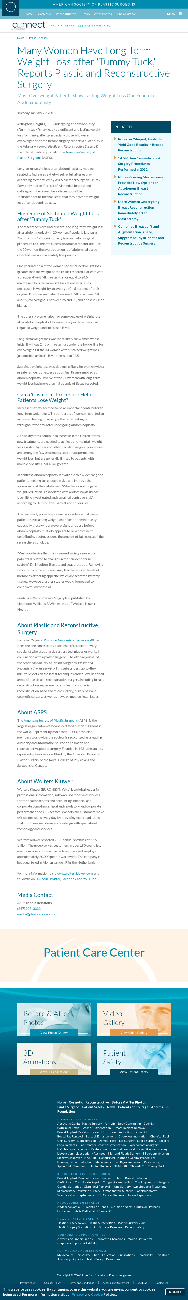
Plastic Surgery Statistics (74, 1227)
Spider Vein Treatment (72, 1166)
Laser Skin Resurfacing (152, 1149)
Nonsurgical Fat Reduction (75, 1162)
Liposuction (65, 1153)
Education (109, 1255)
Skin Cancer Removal (110, 1195)
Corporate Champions (110, 1239)
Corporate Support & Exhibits (77, 1243)
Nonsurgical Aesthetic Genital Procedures (127, 1157)
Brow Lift (141, 1132)
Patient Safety (93, 1107)
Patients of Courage (133, 1107)
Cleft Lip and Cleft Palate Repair (78, 1182)
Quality (78, 1259)
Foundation (66, 1111)
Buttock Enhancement (101, 1136)
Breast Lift (99, 1132)
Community (145, 1255)
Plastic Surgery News (71, 1223)
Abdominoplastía (68, 1207)
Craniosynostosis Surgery (152, 1182)
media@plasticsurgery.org (36, 914)
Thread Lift (137, 1166)
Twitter (54, 879)
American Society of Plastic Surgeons (94, 4)
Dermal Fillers (107, 1140)
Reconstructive (66, 14)
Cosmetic (44, 14)
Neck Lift (90, 1157)
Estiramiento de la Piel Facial (76, 1211)
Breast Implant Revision (73, 1132)
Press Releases (38, 38)
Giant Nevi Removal (97, 1186)
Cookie (97, 1294)
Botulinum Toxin (68, 1128)
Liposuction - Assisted (91, 1153)
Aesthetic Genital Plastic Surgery (79, 1123)
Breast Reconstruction (107, 1178)
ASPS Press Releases (108, 1227)
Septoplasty (86, 1195)
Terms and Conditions (82, 1282)
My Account (65, 1255)
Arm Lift (110, 1123)
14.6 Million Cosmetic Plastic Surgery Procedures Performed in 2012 (140, 163)
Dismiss (175, 1291)
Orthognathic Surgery (118, 1191)
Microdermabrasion (156, 1153)
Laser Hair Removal (122, 1149)
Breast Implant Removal (129, 1128)
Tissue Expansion (139, 1195)
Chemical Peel (159, 1136)
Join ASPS (83, 1255)
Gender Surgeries (69, 1186)
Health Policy (94, 1259)
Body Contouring (129, 1123)
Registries (162, 1255)
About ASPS (160, 1107)
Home (29, 14)
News (20, 38)
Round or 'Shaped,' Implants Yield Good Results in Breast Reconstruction (140, 144)
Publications (126, 1255)
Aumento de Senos (95, 1207)
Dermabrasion (86, 1140)
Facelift (164, 1140)
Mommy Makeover (69, 1157)
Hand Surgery (122, 1186)
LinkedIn (41, 879)
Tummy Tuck (156, 1166)
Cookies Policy (52, 1282)
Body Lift (150, 1123)
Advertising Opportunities (75, 1239)
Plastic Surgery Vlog (131, 1223)
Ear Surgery (126, 1140)
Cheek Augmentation (133, 1136)
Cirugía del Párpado (147, 1207)
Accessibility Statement (116, 1282)
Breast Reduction (120, 1132)
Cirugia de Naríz (121, 1207)
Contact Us (161, 1282)
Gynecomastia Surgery (144, 1145)
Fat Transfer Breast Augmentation (103, 1145)
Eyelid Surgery (146, 1140)
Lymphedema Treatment (149, 1186)
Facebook (68, 879)
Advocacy (63, 1259)
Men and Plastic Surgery (124, 1153)
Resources (113, 1259)
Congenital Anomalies (117, 1182)
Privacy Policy (28, 1282)
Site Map (142, 1282)
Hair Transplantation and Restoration (82, 1149)
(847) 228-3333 (28, 908)
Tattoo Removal (100, 1166)
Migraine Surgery (89, 1191)
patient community (94, 26)
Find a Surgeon (127, 14)
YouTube (89, 879)
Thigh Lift (120, 1166)
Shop (96, 1255)
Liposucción (105, 1211)
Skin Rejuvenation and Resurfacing (137, 1162)
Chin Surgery (66, 1140)
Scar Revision (66, 1195)
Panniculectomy (146, 1191)
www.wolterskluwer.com (74, 873)
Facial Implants (67, 1145)
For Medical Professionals (82, 1250)
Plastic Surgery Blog (101, 1223)
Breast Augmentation (96, 1128)
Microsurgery (66, 1191)
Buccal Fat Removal (70, 1136)
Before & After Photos (97, 14)
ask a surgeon (63, 26)
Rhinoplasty (103, 1162)
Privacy (78, 1294)
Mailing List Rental (140, 1239)
